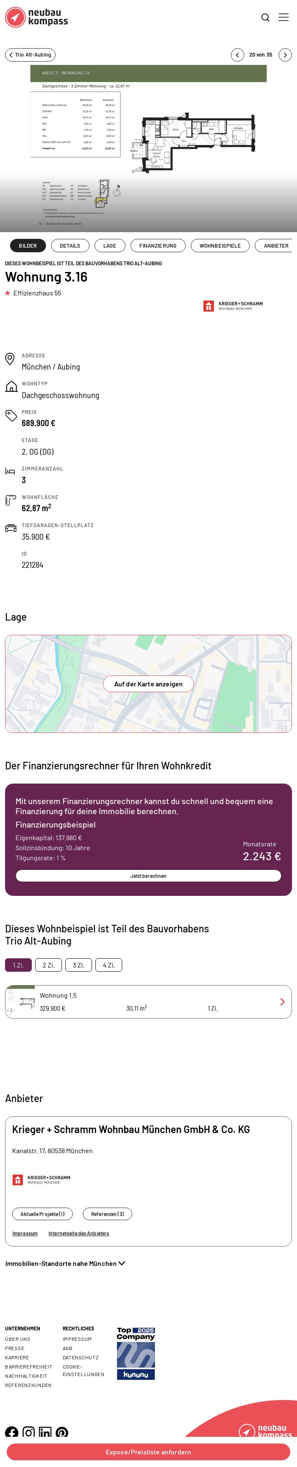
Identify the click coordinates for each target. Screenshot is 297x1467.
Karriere (17, 1357)
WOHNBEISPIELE (220, 245)
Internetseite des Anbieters (79, 1233)
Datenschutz (81, 1357)
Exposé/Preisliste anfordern (148, 1452)
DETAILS (70, 245)
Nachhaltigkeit (26, 1376)
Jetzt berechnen (149, 876)
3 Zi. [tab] (78, 965)
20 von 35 (261, 54)
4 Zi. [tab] (109, 965)
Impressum (25, 1233)
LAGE (110, 245)
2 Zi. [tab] (49, 965)
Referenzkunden (28, 1385)
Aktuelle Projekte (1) (42, 1214)
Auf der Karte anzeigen (148, 684)
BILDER (28, 245)
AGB (68, 1348)
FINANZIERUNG (158, 245)
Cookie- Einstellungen (84, 1370)
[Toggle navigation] (283, 17)
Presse (14, 1348)
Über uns (18, 1339)
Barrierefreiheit (29, 1366)
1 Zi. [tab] (18, 965)
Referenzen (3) (107, 1214)
